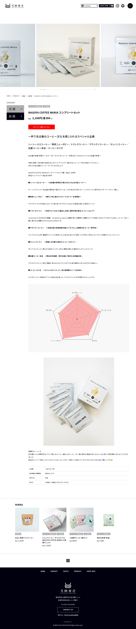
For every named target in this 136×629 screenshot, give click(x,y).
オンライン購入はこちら (41, 127)
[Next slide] (95, 89)
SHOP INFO (91, 571)
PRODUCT (78, 571)
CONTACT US (68, 610)
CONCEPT (54, 571)
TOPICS (66, 571)
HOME (43, 571)
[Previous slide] (40, 89)
